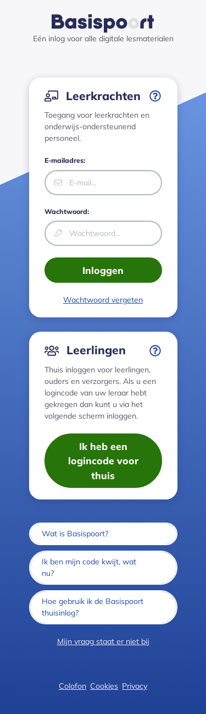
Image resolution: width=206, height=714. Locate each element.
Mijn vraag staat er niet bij (103, 641)
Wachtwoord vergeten (103, 300)
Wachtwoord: (66, 211)
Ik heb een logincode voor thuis (103, 460)
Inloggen (103, 270)
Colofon (72, 686)
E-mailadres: (64, 160)
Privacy (134, 686)
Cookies (104, 686)
